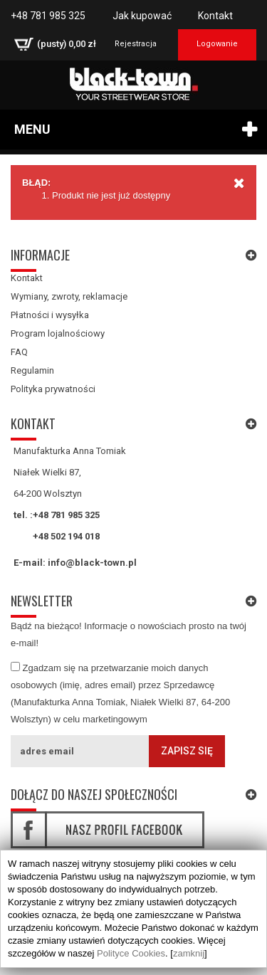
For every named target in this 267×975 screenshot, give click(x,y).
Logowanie (217, 43)
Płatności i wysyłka (50, 315)
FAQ (19, 352)
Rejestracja (136, 43)
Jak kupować (142, 15)
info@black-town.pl (92, 562)
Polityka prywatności (53, 389)
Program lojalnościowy (58, 333)
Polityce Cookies (131, 953)
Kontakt (215, 15)
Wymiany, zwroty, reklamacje (69, 296)
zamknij (188, 953)
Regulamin (32, 370)
